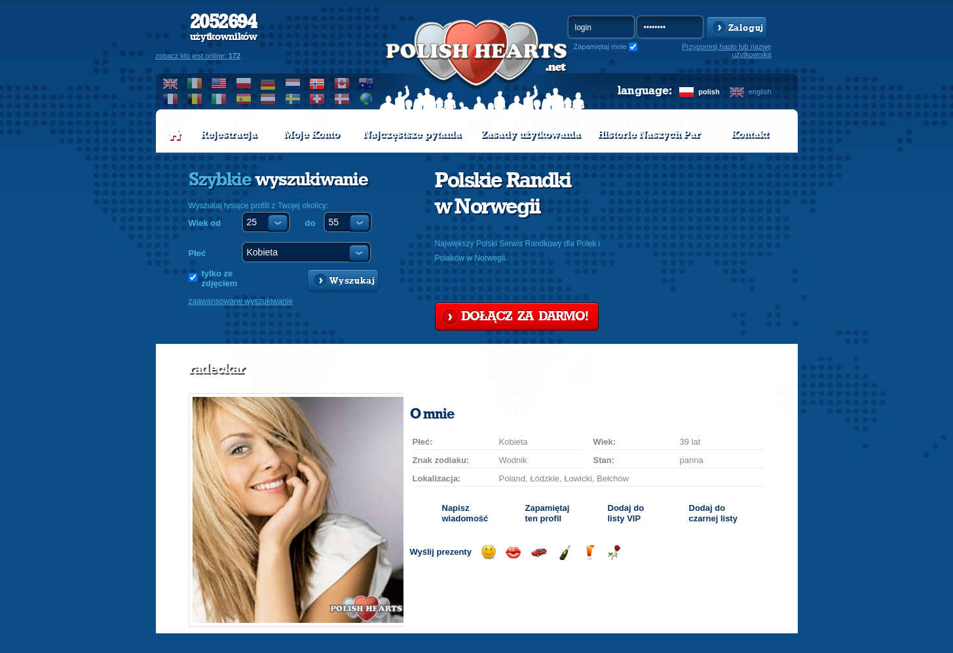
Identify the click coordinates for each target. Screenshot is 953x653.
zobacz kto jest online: (198, 56)
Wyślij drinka (589, 552)
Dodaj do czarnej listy (713, 513)
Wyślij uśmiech (488, 552)
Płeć (197, 253)
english (760, 92)
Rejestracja (228, 134)
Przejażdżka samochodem (539, 552)
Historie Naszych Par (648, 134)
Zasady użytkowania (530, 134)
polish (708, 92)
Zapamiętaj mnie (600, 46)
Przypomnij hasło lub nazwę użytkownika (726, 50)
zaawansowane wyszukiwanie (241, 301)
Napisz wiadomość (465, 513)
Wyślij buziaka (513, 552)
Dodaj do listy (626, 513)
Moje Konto (311, 134)
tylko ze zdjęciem (220, 278)
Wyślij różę (614, 552)
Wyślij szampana (564, 552)
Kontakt (749, 134)
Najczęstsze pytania (412, 134)
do (310, 223)
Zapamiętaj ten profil (547, 513)
